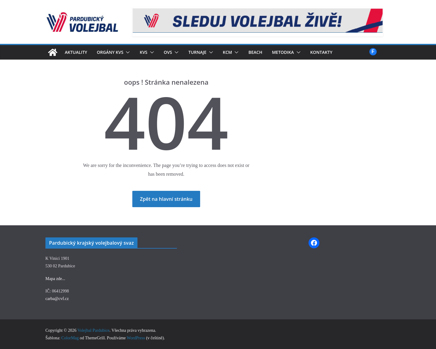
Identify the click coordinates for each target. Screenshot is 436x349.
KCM (237, 52)
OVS (174, 52)
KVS (149, 52)
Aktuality (78, 52)
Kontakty (335, 52)
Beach (265, 52)
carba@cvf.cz (57, 298)
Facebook (373, 51)
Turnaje (205, 52)
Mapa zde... (55, 278)
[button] (132, 52)
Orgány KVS (114, 52)
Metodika (295, 52)
